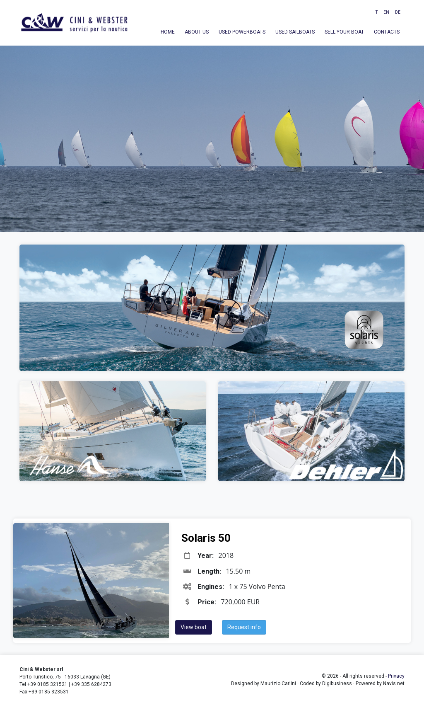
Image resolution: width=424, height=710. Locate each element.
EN (386, 12)
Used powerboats (242, 32)
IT (376, 12)
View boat (194, 627)
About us (197, 32)
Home (168, 32)
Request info (244, 627)
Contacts (387, 32)
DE (397, 12)
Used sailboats (295, 32)
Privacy (396, 676)
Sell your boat (344, 32)
